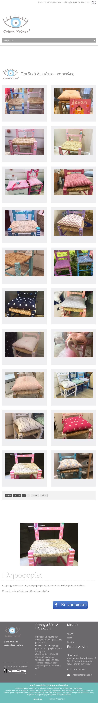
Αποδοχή (37, 699)
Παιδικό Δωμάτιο (37, 74)
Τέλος (43, 495)
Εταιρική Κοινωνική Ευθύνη (57, 2)
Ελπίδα (70, 642)
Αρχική (74, 2)
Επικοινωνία (84, 2)
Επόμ (35, 495)
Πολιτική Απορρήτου (56, 699)
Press (40, 2)
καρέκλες (65, 74)
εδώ (37, 668)
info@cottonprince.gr (45, 645)
